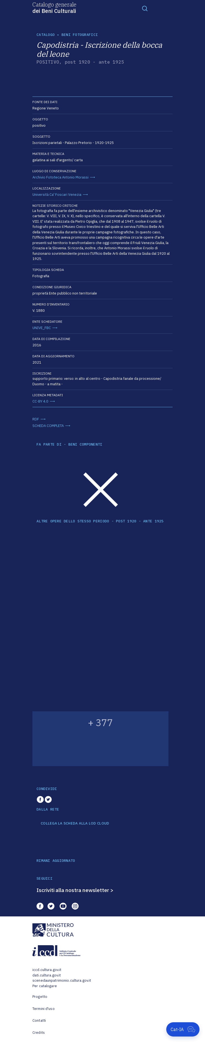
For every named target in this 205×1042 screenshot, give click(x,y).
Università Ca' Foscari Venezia (56, 194)
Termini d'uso (43, 1008)
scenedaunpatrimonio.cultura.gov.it (61, 980)
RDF (35, 419)
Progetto (39, 996)
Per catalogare (44, 986)
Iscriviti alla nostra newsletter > (75, 890)
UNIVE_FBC (41, 327)
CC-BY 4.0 (40, 401)
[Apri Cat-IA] (183, 1029)
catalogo (46, 34)
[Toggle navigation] (145, 8)
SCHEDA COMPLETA (48, 425)
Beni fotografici (80, 34)
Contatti (39, 1020)
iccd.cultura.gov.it (46, 969)
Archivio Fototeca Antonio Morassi (60, 177)
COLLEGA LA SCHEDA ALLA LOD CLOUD (75, 823)
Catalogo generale (54, 7)
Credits (38, 1032)
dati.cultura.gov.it (46, 975)
